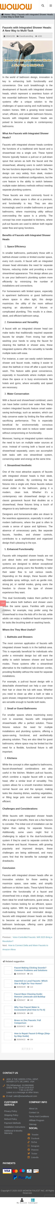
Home (5, 14)
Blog (14, 14)
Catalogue (33, 1201)
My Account (22, 1201)
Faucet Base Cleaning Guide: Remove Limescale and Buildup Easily (29, 996)
